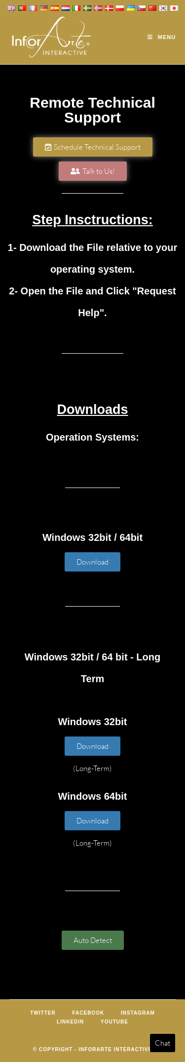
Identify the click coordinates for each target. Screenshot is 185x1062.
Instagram (138, 1013)
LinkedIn (70, 1021)
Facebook (88, 1013)
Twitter (42, 1013)
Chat (162, 1043)
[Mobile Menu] (162, 37)
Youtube (114, 1021)
